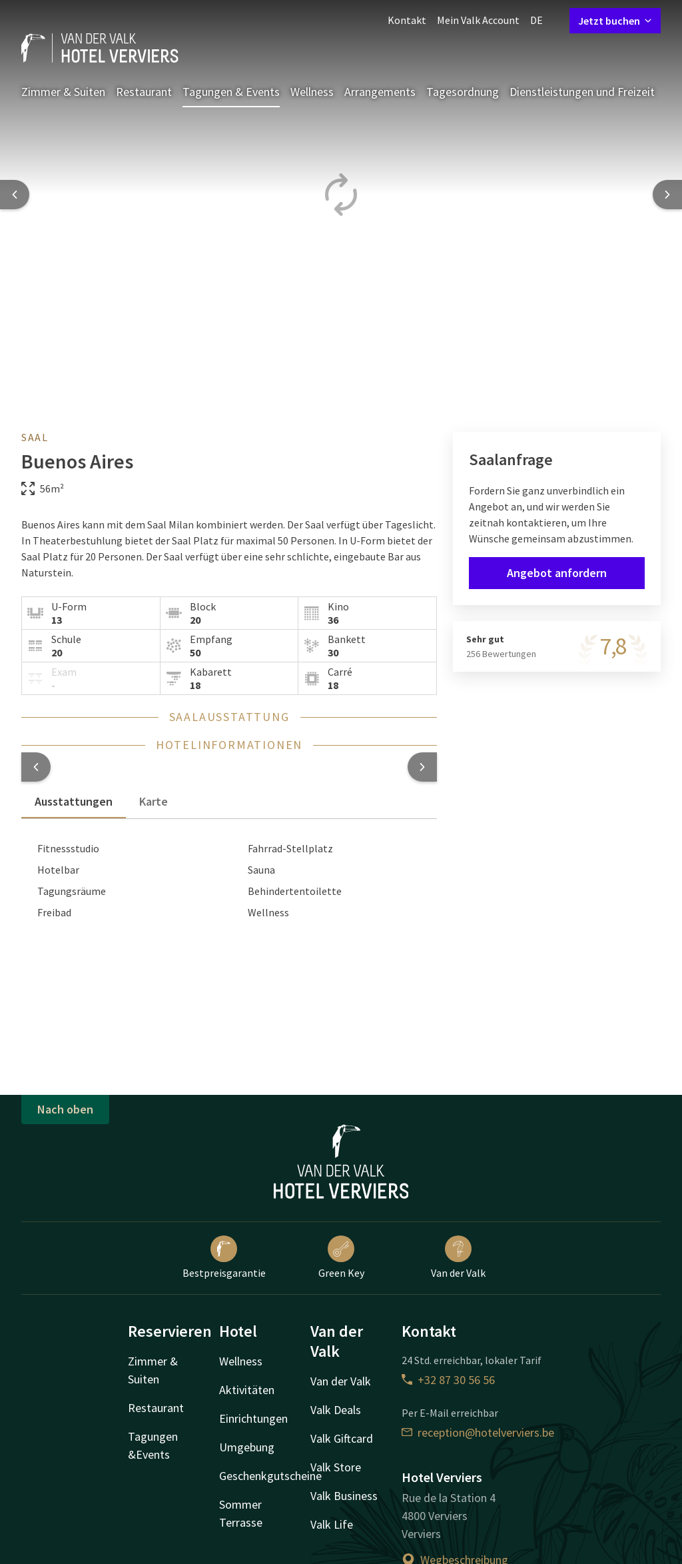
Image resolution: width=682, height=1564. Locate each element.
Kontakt (407, 20)
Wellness (312, 91)
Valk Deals (335, 1409)
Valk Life (331, 1524)
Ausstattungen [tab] (74, 801)
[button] (36, 767)
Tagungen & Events (231, 91)
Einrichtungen (253, 1418)
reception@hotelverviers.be (478, 1432)
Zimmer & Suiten (63, 91)
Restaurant (144, 91)
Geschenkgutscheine (270, 1475)
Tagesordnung (462, 91)
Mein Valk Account (478, 20)
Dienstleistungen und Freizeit (582, 91)
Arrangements (380, 91)
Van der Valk (458, 1257)
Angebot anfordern (557, 572)
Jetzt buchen (615, 20)
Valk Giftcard (341, 1438)
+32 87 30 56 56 (448, 1379)
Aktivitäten (246, 1389)
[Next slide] (667, 194)
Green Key (341, 1257)
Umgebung (246, 1447)
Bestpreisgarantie (224, 1257)
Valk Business (344, 1495)
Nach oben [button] (65, 1109)
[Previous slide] (14, 194)
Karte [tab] (153, 801)
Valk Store (335, 1467)
